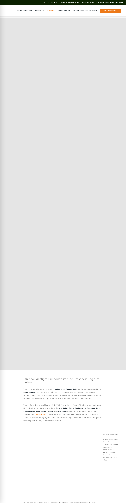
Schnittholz (38, 465)
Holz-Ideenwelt (40, 113)
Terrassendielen (59, 11)
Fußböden (46, 11)
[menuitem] (46, 2)
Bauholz (37, 468)
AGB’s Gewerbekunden (47, 499)
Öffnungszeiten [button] (77, 482)
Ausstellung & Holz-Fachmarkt (80, 11)
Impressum (18, 499)
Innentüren (35, 11)
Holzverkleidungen (20, 11)
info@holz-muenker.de (78, 475)
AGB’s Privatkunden (34, 499)
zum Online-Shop (13, 479)
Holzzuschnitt (39, 476)
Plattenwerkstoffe (40, 471)
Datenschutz (25, 499)
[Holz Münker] (7, 12)
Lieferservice (39, 473)
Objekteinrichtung (40, 478)
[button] (121, 11)
